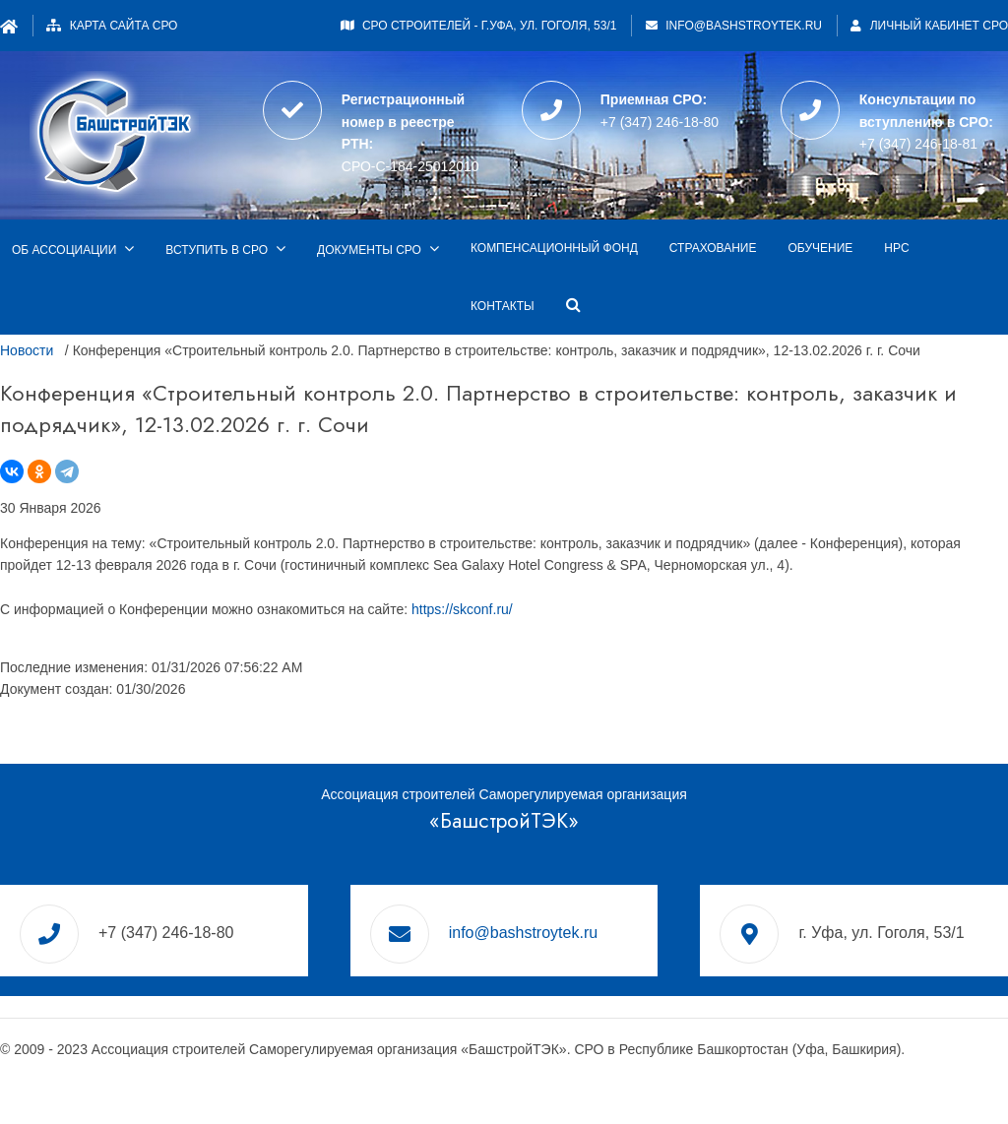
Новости (26, 350)
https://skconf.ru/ (462, 609)
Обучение (820, 248)
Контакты (503, 306)
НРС (896, 248)
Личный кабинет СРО (929, 25)
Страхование (713, 248)
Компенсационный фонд (554, 248)
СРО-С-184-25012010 (410, 166)
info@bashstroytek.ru (743, 25)
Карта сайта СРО (124, 25)
